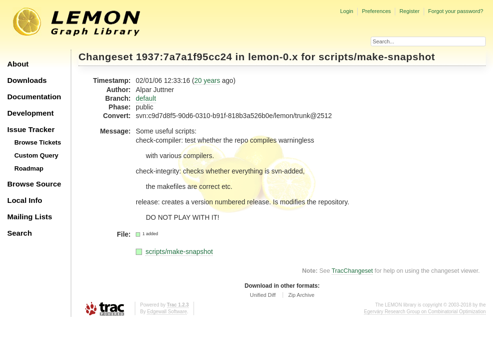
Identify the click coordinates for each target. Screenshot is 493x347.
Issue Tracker (30, 129)
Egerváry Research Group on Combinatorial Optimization (425, 311)
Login (346, 11)
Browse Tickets (37, 142)
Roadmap (29, 168)
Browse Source (34, 184)
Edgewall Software (167, 311)
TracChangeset (352, 270)
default (146, 98)
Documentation (34, 97)
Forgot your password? (455, 11)
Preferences (376, 11)
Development (30, 113)
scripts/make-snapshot (377, 56)
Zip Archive (301, 295)
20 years (207, 80)
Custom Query (36, 155)
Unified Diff (263, 295)
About (17, 64)
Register (410, 11)
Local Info (24, 200)
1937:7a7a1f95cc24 (184, 56)
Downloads (27, 80)
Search (19, 233)
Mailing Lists (29, 217)
